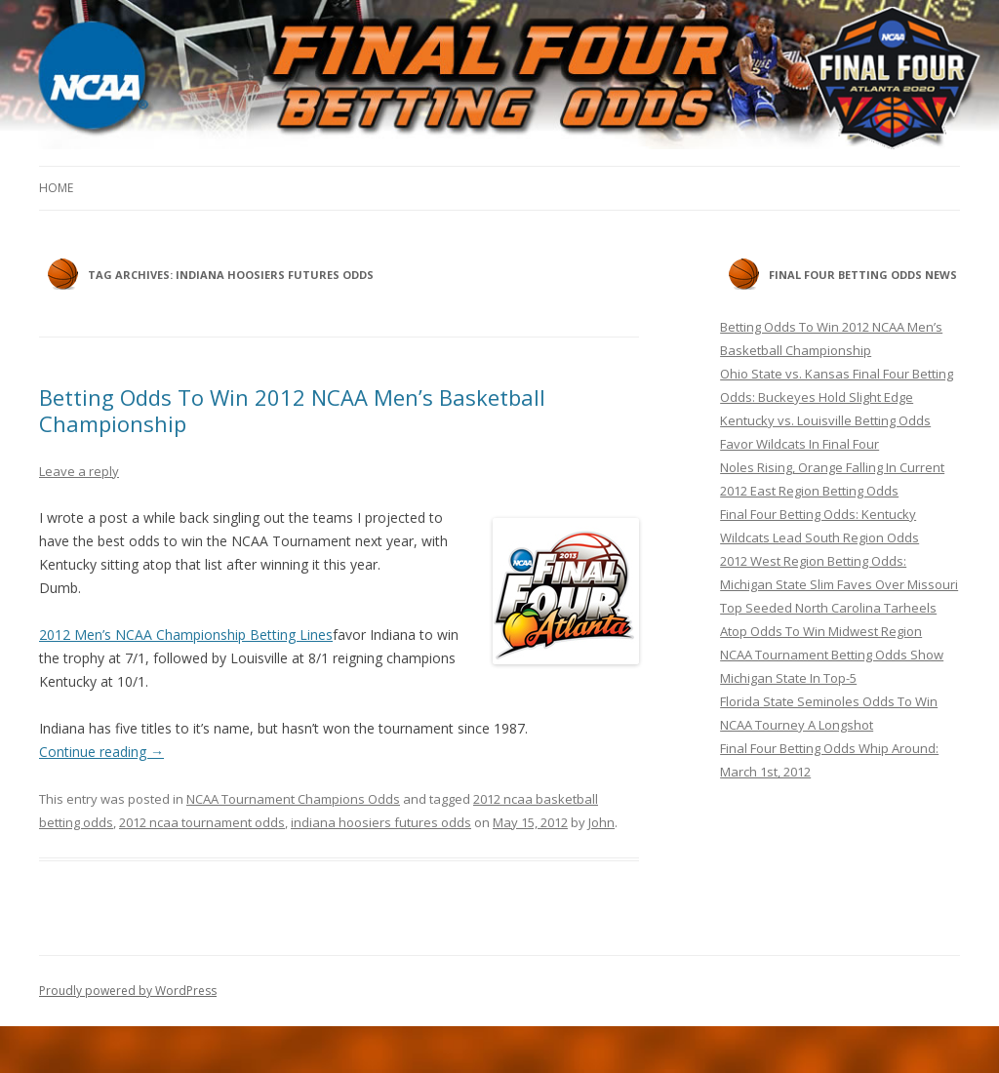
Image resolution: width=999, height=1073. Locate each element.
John (601, 822)
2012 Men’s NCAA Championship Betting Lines (186, 634)
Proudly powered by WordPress (128, 990)
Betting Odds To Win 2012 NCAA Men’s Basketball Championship (292, 409)
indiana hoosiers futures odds (381, 822)
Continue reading (101, 751)
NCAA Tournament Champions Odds (293, 799)
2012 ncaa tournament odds (202, 822)
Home (56, 187)
